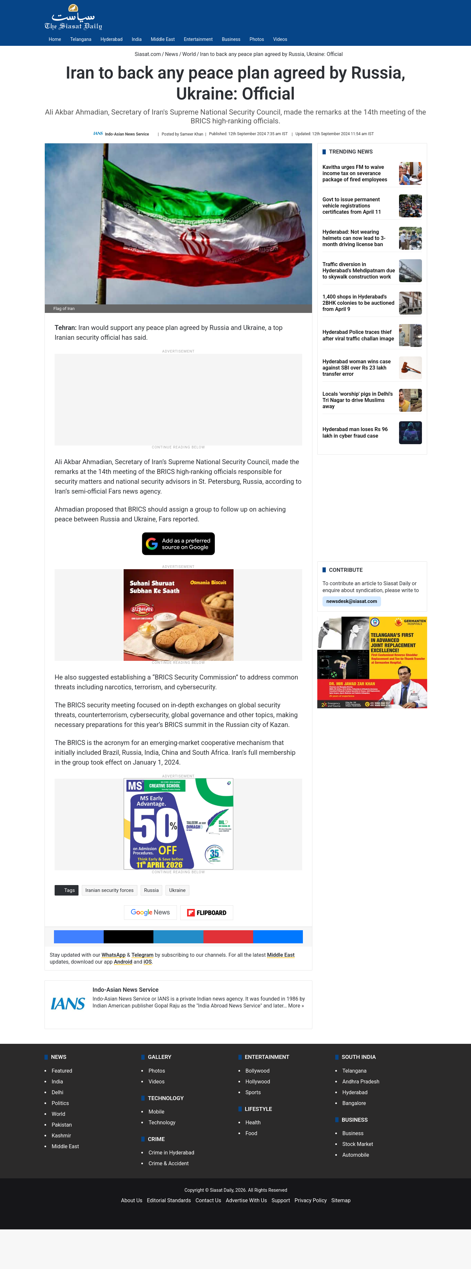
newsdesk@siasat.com (351, 601)
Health (253, 1162)
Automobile (355, 1195)
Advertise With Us (246, 1240)
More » (296, 1045)
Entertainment (198, 39)
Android (123, 1002)
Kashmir (61, 1175)
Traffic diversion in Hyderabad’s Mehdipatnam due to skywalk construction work (359, 270)
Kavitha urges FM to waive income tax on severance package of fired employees (355, 173)
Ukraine (177, 930)
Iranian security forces (109, 930)
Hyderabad (111, 39)
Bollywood (258, 1110)
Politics (60, 1143)
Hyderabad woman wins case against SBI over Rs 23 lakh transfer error (357, 367)
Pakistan (62, 1164)
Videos (280, 39)
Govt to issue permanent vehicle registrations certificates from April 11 (352, 205)
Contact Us (208, 1240)
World (189, 54)
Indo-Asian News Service (127, 134)
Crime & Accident (168, 1203)
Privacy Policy (311, 1240)
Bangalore (354, 1143)
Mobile (156, 1152)
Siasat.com (144, 54)
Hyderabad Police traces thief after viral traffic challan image (358, 335)
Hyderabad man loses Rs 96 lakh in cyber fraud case (355, 432)
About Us (131, 1240)
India (137, 39)
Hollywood (258, 1121)
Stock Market (357, 1184)
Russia (151, 930)
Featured (62, 1110)
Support (280, 1240)
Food (251, 1173)
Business (231, 39)
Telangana (81, 39)
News (171, 54)
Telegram (142, 995)
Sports (253, 1132)
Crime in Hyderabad (171, 1192)
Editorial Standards (169, 1240)
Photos (257, 39)
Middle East (163, 39)
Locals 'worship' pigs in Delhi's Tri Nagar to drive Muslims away (358, 400)
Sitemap (341, 1240)
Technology (161, 1162)
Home (55, 39)
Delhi (57, 1132)
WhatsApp (113, 995)
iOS (148, 1002)
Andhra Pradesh (360, 1121)
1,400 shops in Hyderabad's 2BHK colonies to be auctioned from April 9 (358, 303)
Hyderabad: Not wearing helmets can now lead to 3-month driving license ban (354, 238)
